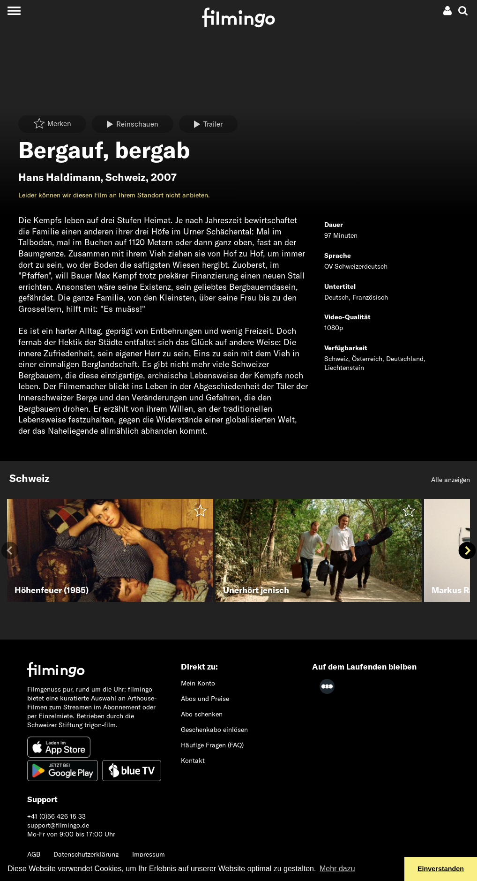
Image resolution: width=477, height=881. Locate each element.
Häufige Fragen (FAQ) (212, 745)
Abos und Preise (205, 698)
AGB (33, 854)
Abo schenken (202, 714)
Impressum (148, 854)
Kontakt (193, 760)
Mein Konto (198, 683)
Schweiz (125, 177)
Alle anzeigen (450, 479)
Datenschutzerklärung (86, 854)
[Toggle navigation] (14, 10)
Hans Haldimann (59, 177)
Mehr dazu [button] (337, 869)
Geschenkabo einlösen (214, 729)
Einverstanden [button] (440, 869)
